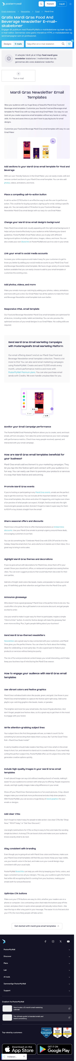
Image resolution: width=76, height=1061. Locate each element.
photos (7, 183)
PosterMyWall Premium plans (21, 372)
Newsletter (25, 11)
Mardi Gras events (42, 492)
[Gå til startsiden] (10, 4)
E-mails (18, 44)
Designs (7, 44)
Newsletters (9, 641)
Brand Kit (25, 242)
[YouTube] (68, 941)
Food (37, 11)
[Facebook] (45, 941)
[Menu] (70, 4)
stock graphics (53, 799)
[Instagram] (53, 941)
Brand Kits (20, 871)
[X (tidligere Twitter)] (60, 941)
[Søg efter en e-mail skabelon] (44, 44)
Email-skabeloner (9, 11)
